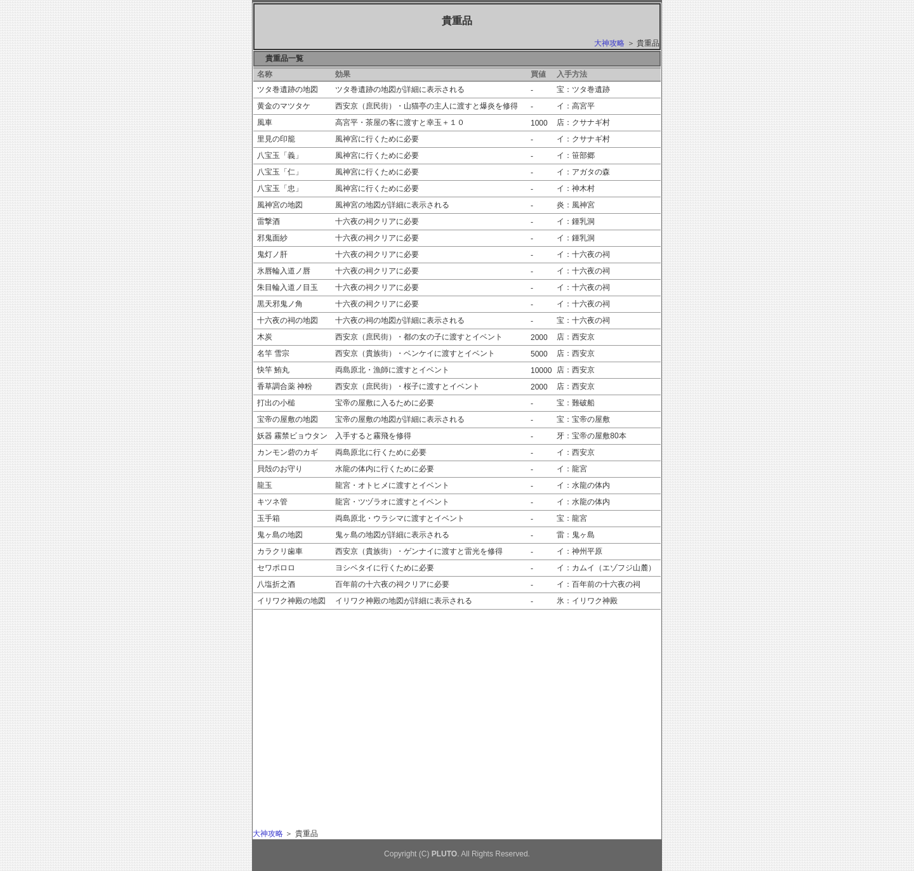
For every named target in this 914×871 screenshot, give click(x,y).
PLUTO (444, 853)
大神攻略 (609, 43)
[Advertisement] (372, 701)
